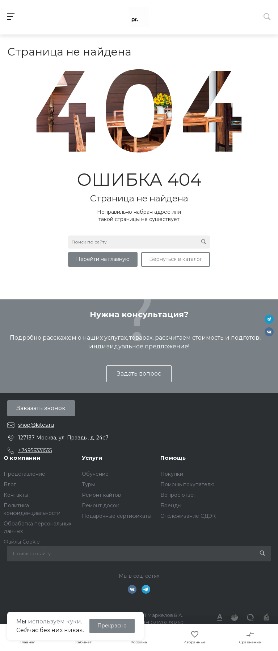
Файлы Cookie (22, 542)
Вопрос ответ (178, 495)
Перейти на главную (103, 259)
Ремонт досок (100, 505)
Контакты (16, 495)
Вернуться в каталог (175, 259)
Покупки (171, 474)
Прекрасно (112, 625)
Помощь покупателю (187, 484)
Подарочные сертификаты (116, 516)
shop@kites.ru (36, 425)
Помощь (173, 457)
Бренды (170, 505)
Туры (88, 484)
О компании (22, 457)
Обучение (95, 474)
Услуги (92, 457)
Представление (24, 474)
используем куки (54, 621)
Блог (10, 484)
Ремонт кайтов (101, 495)
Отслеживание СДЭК (188, 516)
